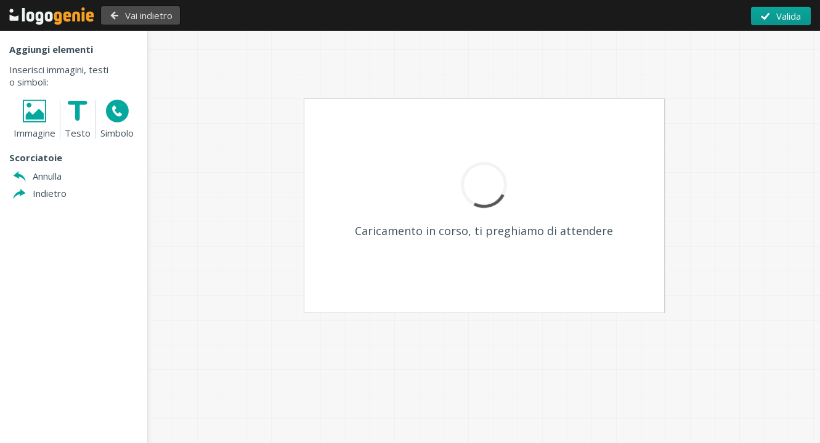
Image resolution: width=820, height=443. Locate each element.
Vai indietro (153, 15)
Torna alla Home (51, 16)
